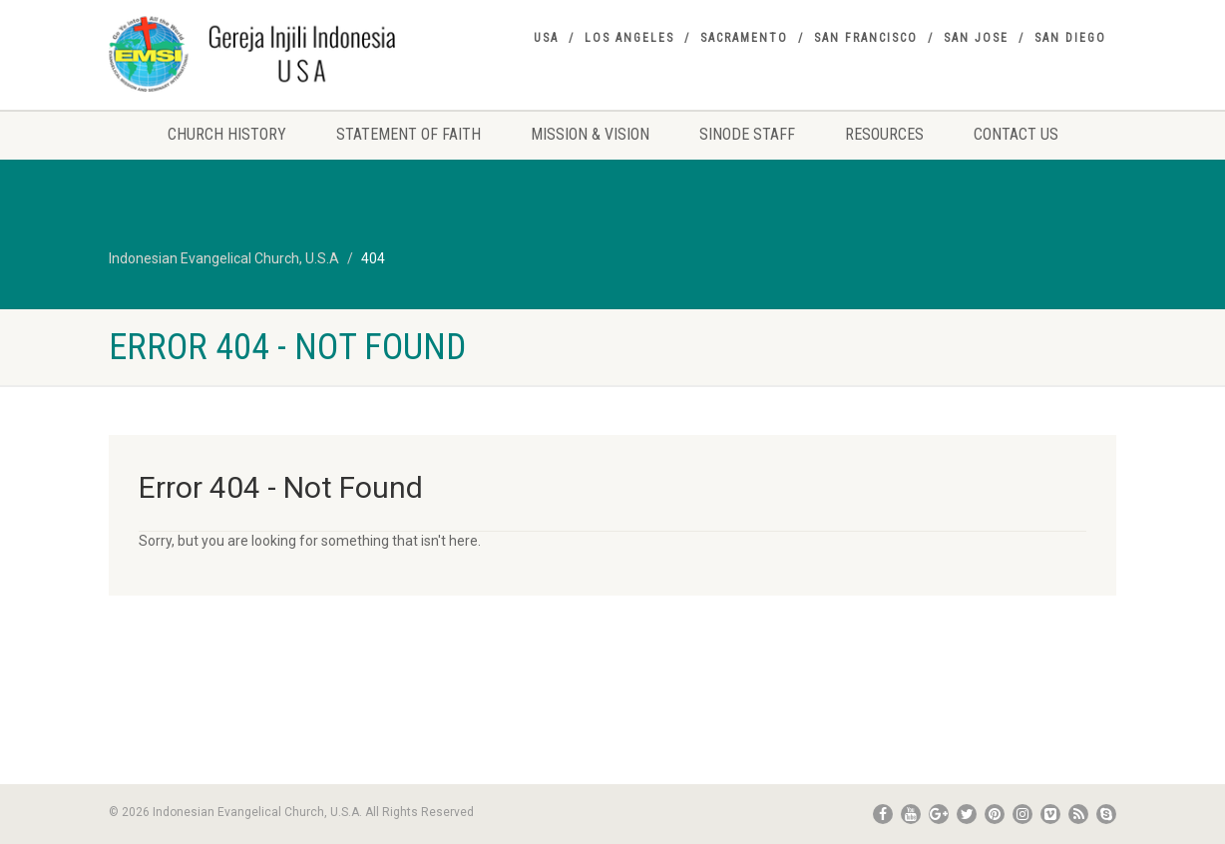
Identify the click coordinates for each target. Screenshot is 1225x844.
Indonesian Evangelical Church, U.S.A (224, 258)
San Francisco (866, 38)
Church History (227, 134)
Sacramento (744, 38)
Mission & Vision (590, 134)
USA (546, 38)
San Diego (1070, 38)
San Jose (976, 38)
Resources (884, 134)
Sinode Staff (747, 134)
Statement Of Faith (408, 134)
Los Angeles (629, 38)
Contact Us (1016, 134)
